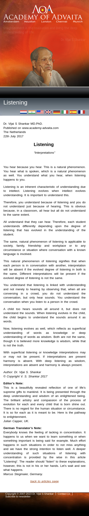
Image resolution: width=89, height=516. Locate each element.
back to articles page (44, 481)
